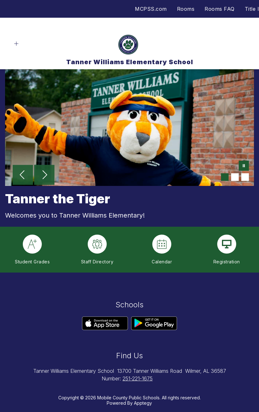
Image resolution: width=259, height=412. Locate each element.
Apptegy (143, 403)
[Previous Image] (23, 175)
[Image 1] (225, 177)
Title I (252, 9)
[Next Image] (44, 175)
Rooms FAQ (220, 9)
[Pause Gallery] (244, 166)
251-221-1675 (138, 378)
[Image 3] (245, 177)
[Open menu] (16, 43)
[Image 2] (235, 177)
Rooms (186, 9)
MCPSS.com (151, 9)
